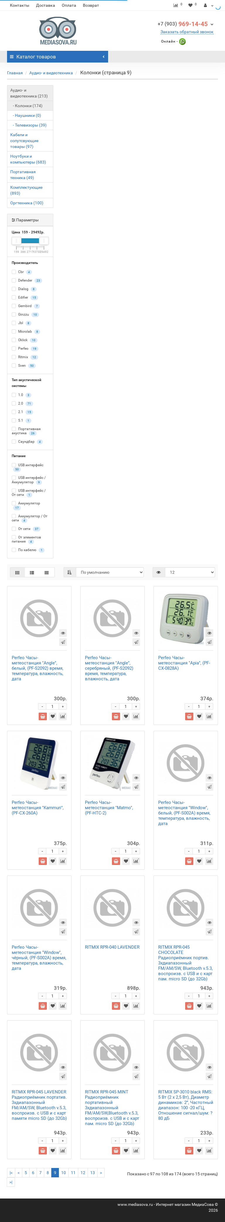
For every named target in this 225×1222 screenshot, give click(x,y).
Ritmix (25, 357)
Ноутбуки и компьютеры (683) (28, 159)
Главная (15, 72)
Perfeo (25, 348)
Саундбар (27, 442)
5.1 (21, 420)
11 (73, 1172)
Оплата (69, 5)
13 (92, 1172)
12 (83, 1172)
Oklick (25, 340)
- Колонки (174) (26, 105)
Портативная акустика (26, 431)
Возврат (91, 5)
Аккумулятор (26, 505)
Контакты (19, 5)
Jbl (21, 323)
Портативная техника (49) (23, 174)
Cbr (22, 272)
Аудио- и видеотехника (51, 72)
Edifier (25, 297)
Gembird (26, 306)
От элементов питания (26, 539)
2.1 (22, 412)
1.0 (21, 395)
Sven (24, 365)
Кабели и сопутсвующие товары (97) (24, 140)
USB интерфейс (27, 467)
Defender (27, 280)
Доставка (45, 5)
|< (11, 1172)
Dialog (24, 289)
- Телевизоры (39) (28, 125)
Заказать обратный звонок (187, 31)
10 (63, 1172)
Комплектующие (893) (26, 190)
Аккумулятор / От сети (29, 518)
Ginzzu (25, 314)
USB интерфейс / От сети (29, 493)
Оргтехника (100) (26, 203)
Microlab (26, 331)
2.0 (22, 403)
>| (10, 1182)
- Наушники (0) (25, 115)
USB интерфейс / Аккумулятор (29, 480)
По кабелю (28, 550)
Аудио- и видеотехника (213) (29, 93)
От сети (26, 529)
